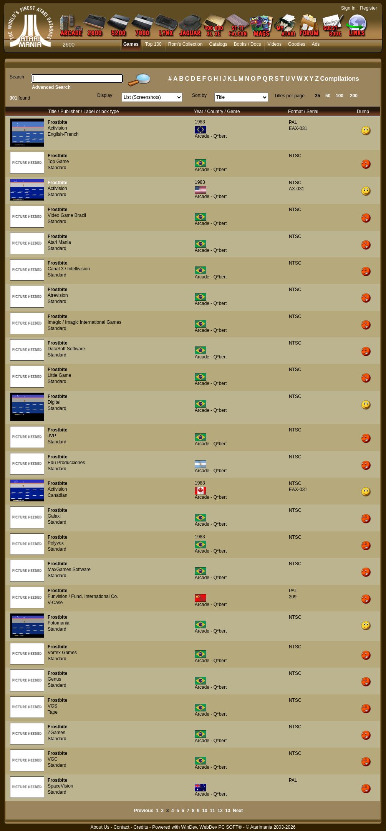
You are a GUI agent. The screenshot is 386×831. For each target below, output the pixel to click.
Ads (316, 44)
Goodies (296, 44)
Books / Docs (247, 44)
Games (131, 44)
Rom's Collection (185, 44)
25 (317, 95)
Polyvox (56, 543)
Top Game (58, 161)
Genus (54, 679)
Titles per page (289, 95)
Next (238, 810)
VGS (52, 706)
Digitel (54, 402)
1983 (200, 122)
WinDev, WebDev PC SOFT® (211, 827)
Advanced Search (51, 87)
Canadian (57, 495)
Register (368, 8)
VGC (53, 759)
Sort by (199, 95)
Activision (57, 128)
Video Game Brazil (67, 215)
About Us (99, 827)
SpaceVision (60, 786)
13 (227, 810)
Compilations (339, 78)
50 (327, 95)
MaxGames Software (69, 569)
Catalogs (218, 44)
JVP (52, 435)
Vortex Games (62, 652)
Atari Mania (59, 242)
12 (219, 810)
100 (339, 95)
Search (17, 77)
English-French (63, 134)
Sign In (348, 8)
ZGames (56, 732)
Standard (57, 167)
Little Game (59, 375)
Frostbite (57, 122)
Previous (144, 810)
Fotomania (59, 623)
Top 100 (153, 44)
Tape (53, 712)
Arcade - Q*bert (211, 136)
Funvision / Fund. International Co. (83, 596)
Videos (274, 44)
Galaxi (54, 516)
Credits (140, 827)
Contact (121, 827)
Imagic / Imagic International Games (84, 322)
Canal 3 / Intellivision (69, 268)
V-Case (55, 602)
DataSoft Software (66, 348)
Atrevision (58, 295)
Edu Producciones (66, 462)
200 (354, 95)
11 (212, 810)
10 (204, 810)
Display (104, 95)
